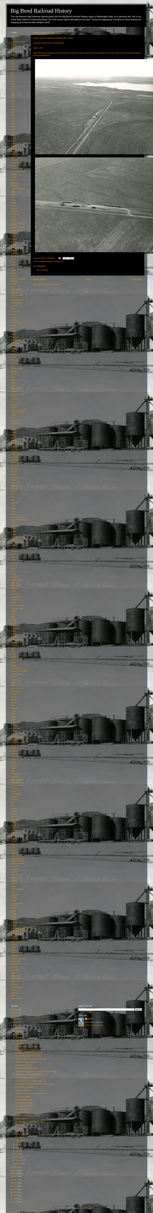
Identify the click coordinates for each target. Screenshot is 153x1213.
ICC (12, 497)
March (18, 1157)
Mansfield (14, 577)
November (19, 1034)
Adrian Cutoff (16, 154)
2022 (16, 1022)
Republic (14, 765)
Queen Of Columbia (18, 737)
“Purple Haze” (20, 1140)
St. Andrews (15, 866)
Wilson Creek (16, 979)
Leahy (13, 548)
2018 (16, 1170)
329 (12, 78)
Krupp (13, 531)
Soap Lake (15, 853)
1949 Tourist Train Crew (23, 1065)
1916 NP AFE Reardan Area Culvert (28, 1056)
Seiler (13, 830)
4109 (13, 101)
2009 (16, 1199)
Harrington (15, 477)
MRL (13, 648)
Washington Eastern (18, 931)
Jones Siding (15, 517)
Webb (13, 950)
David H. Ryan (16, 340)
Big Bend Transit (17, 230)
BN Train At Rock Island (23, 1100)
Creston (14, 320)
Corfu (13, 308)
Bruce (13, 250)
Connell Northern (17, 303)
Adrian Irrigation (17, 157)
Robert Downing (17, 779)
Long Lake (15, 563)
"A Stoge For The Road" (23, 1125)
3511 (13, 81)
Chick (13, 287)
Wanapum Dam (16, 922)
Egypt (13, 383)
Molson (13, 620)
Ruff (12, 805)
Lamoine (14, 537)
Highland (14, 486)
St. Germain (15, 869)
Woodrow (14, 993)
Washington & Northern (19, 928)
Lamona (14, 540)
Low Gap (14, 565)
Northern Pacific (17, 674)
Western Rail (15, 961)
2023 (16, 1019)
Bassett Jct (15, 214)
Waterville (14, 939)
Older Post (136, 279)
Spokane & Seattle (18, 863)
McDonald (14, 594)
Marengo (14, 582)
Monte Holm (15, 628)
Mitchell (14, 611)
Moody (13, 631)
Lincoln (13, 554)
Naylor (13, 654)
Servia (13, 836)
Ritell (13, 771)
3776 (13, 92)
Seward (14, 839)
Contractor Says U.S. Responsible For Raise (31, 1059)
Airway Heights (16, 163)
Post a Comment (42, 270)
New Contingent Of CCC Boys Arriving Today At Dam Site (35, 1071)
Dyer (13, 377)
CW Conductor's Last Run (24, 1087)
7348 (13, 118)
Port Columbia (16, 722)
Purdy (13, 734)
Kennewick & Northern (19, 520)
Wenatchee (15, 956)
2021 (16, 1025)
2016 (16, 1177)
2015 (16, 1180)
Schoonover (15, 819)
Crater (13, 317)
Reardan (14, 754)
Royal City (15, 800)
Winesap (14, 984)
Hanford (14, 471)
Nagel (13, 651)
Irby (12, 500)
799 (12, 121)
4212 (13, 107)
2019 (16, 1167)
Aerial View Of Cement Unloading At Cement (31, 1093)
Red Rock (14, 757)
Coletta (13, 292)
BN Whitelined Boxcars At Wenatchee (28, 1053)
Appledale (14, 183)
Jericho (13, 514)
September (20, 1040)
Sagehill (14, 808)
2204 (13, 47)
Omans (13, 694)
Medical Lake (16, 600)
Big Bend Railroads (18, 227)
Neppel (13, 665)
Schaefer (14, 814)
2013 (16, 1186)
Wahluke (14, 919)
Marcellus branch (17, 580)
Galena (13, 429)
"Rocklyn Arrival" (21, 1118)
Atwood (14, 197)
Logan (13, 560)
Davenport (15, 337)
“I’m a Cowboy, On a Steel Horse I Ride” (29, 1122)
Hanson (14, 474)
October (19, 1037)
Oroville (14, 697)
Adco (13, 149)
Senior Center (16, 833)
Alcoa (13, 166)
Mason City (15, 585)
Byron (13, 259)
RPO (13, 802)
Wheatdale (15, 964)
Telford (13, 886)
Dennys (14, 348)
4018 (13, 98)
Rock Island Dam (17, 785)
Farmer (13, 407)
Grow (13, 463)
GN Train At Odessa (22, 1112)
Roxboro (14, 797)
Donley (13, 363)
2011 (16, 1192)
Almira (13, 168)
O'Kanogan (15, 680)
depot (13, 351)
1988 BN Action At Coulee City (26, 1046)
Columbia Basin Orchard (17, 296)
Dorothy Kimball (17, 368)
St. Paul (14, 872)
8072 (13, 124)
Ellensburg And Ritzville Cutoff (26, 1068)
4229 (13, 112)
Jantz (13, 505)
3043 (13, 69)
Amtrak (13, 177)
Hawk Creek (15, 483)
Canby (13, 265)
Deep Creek (15, 343)
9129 (13, 138)
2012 (16, 1189)
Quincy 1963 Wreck (18, 742)
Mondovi (14, 623)
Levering (14, 551)
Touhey (13, 895)
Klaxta (13, 523)
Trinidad (14, 898)
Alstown (14, 174)
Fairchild (14, 405)
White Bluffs (15, 970)
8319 (13, 127)
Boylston (14, 242)
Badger (13, 203)
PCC (13, 714)
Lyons (13, 568)
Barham (14, 208)
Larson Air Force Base (19, 543)
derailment (15, 354)
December (19, 1031)
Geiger (13, 432)
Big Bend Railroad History (41, 11)
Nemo (13, 663)
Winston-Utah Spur (18, 987)
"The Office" (19, 1137)
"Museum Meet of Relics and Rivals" (28, 1115)
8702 (13, 129)
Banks (13, 206)
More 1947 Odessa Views (24, 1106)
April (17, 1154)
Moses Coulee (16, 642)
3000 (13, 64)
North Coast (15, 668)
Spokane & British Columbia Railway (17, 859)
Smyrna (14, 850)
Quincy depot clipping (19, 745)
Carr (12, 267)
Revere (13, 768)
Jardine (13, 508)
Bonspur (14, 239)
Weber (13, 953)
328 (12, 75)
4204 (13, 104)
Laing (13, 534)
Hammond (15, 468)
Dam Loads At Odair (22, 1096)
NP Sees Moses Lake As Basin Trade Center (31, 1081)
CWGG (13, 331)
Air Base (14, 160)
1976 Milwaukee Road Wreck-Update (28, 1049)
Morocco (14, 637)
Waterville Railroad (18, 941)
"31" (16, 1131)
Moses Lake (15, 645)
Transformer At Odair (22, 1090)
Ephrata (14, 391)
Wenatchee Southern (18, 958)
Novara (13, 677)
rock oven (14, 788)
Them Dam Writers (18, 889)
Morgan (14, 634)
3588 (13, 84)
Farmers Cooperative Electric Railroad (18, 411)
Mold (13, 617)
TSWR (13, 900)
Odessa (14, 685)
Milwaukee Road (17, 608)
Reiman (14, 760)
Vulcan (13, 917)
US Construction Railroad (17, 904)
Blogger (89, 1208)
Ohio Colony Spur (17, 688)
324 (12, 72)
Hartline (14, 480)
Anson (13, 180)
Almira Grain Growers (19, 171)
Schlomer (14, 817)
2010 (16, 1195)
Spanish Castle (16, 856)
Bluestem (14, 233)
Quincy (13, 740)
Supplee (14, 880)
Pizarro (13, 720)
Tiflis (12, 892)
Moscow (14, 640)
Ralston (14, 748)
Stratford (14, 878)
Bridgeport (15, 248)
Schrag (13, 822)
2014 (16, 1183)
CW (61, 261)
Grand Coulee (16, 446)
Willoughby (15, 976)
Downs (13, 374)
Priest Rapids (16, 728)
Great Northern (16, 460)
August (18, 1044)
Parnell (13, 711)
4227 (13, 109)
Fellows (14, 415)
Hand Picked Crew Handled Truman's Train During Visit (35, 1084)
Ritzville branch (16, 774)
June (18, 1147)
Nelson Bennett (16, 660)
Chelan (13, 284)
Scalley (13, 811)
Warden (14, 925)
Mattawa (14, 588)
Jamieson (14, 503)
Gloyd (13, 438)
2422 (13, 52)
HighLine (14, 488)
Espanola (14, 399)
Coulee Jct (15, 314)
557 (12, 115)
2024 (16, 1016)
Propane (14, 731)
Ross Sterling (16, 794)
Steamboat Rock (17, 875)
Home (88, 279)
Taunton (14, 883)
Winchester (15, 981)
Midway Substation (18, 605)
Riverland (14, 777)
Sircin (13, 847)
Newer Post (39, 279)
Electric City (15, 388)
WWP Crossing (16, 998)
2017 (16, 1173)
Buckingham (15, 253)
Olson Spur (15, 691)
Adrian (13, 151)
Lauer (13, 545)
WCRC (13, 947)
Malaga (13, 574)
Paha (13, 705)
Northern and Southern (19, 671)
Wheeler (14, 967)
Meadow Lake (16, 597)
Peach (13, 717)
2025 (16, 1013)
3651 (13, 87)
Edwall (13, 380)
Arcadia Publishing (18, 188)
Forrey (13, 418)
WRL (13, 996)
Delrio (13, 346)
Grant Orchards (16, 454)
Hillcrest (14, 491)
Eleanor (14, 385)
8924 (13, 132)
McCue (13, 591)
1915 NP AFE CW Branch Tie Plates (28, 1075)
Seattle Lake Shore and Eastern (18, 826)
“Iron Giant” (19, 1128)
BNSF (13, 236)
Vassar (13, 908)
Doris (13, 366)
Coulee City (15, 311)
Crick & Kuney (16, 323)
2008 (16, 1202)
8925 (13, 135)
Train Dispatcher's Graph (24, 1103)
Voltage (14, 914)
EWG (13, 402)
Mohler (13, 614)
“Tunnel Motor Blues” (22, 1134)
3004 (13, 67)
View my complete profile (94, 1025)
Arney (13, 191)
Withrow (14, 990)
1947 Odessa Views (22, 1109)
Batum (13, 217)
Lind (12, 557)
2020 (16, 1028)
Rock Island (15, 782)
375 (12, 90)
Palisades (14, 708)
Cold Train (15, 289)
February (19, 1160)
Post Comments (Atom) (51, 284)
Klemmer (14, 525)
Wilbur (13, 973)
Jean (13, 511)
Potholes (14, 725)
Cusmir (13, 326)
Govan (13, 444)
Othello (13, 700)
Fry (12, 427)
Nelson (13, 657)
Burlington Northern (46, 261)
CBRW (13, 270)
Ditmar (13, 357)
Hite (12, 494)
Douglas (14, 371)
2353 (13, 50)
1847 (13, 39)
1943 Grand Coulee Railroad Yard (27, 1062)
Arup (13, 194)
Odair (13, 682)
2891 (13, 58)
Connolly (14, 306)
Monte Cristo (15, 625)
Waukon (14, 944)
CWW (13, 334)
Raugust (14, 751)
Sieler (13, 844)
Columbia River (16, 300)
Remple (14, 762)
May (17, 1151)
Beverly (14, 220)
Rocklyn (14, 791)
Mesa (13, 603)
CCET (13, 273)
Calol (13, 262)
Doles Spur (15, 360)
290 (12, 61)
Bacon (13, 200)
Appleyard (14, 186)
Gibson (13, 435)
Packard (14, 702)
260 (12, 55)
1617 (13, 36)
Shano (13, 841)
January (19, 1163)
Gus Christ (15, 466)
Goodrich (14, 441)
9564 (13, 141)
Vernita (13, 911)
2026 (16, 1009)
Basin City (14, 211)
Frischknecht (15, 424)
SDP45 (90, 1019)
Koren (13, 528)
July (17, 1144)
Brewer (13, 245)
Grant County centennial (16, 450)
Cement (56, 261)
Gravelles (14, 457)
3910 (13, 95)
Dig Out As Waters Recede (24, 1078)
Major (13, 571)
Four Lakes (15, 421)
